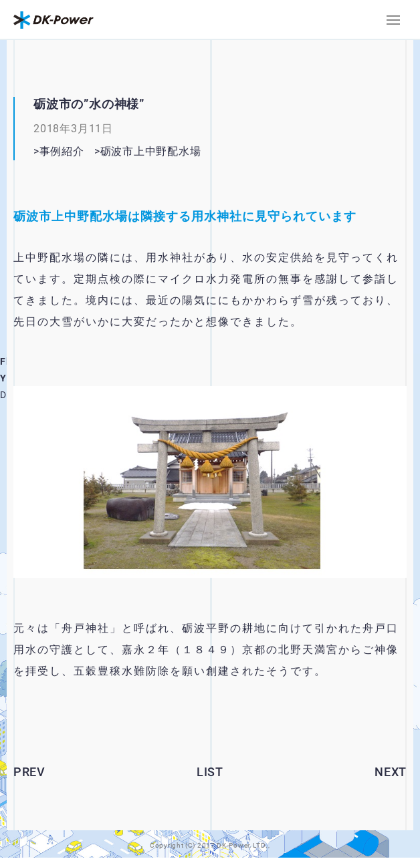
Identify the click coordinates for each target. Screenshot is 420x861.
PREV (29, 772)
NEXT (391, 772)
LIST (210, 772)
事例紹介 (61, 151)
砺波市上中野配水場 (167, 151)
